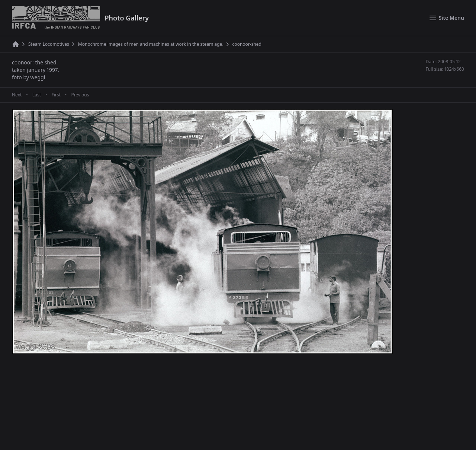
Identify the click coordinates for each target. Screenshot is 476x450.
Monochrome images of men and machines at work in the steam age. (150, 44)
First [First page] (55, 95)
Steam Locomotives (48, 44)
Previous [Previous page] (80, 95)
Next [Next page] (17, 95)
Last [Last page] (36, 95)
